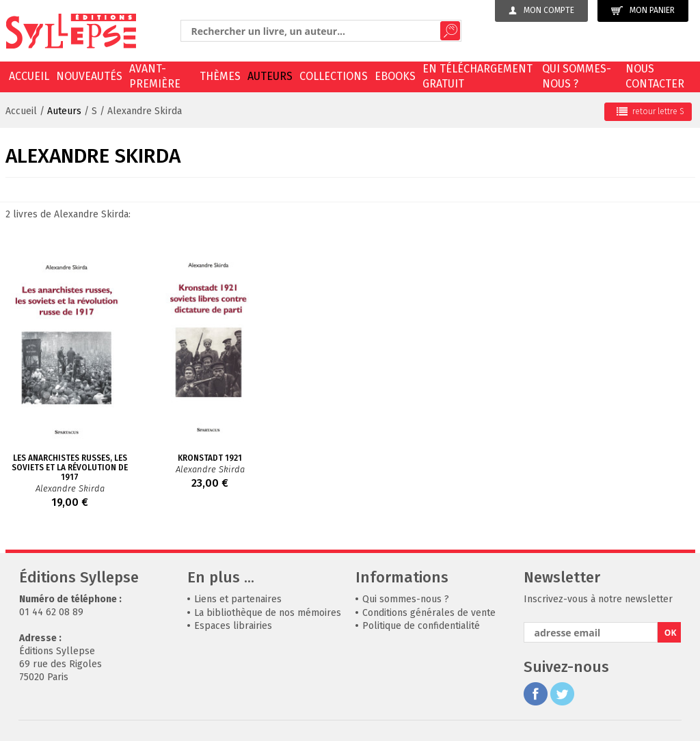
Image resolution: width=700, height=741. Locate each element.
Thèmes (220, 76)
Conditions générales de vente (429, 613)
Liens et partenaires (238, 599)
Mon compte (541, 10)
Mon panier (643, 10)
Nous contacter (654, 76)
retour (650, 111)
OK (670, 632)
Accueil (29, 76)
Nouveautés (89, 76)
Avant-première (154, 76)
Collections (333, 76)
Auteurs (270, 76)
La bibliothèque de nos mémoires (267, 613)
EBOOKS (395, 76)
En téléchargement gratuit (477, 76)
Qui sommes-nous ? (576, 76)
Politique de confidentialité (421, 626)
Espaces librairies (233, 626)
